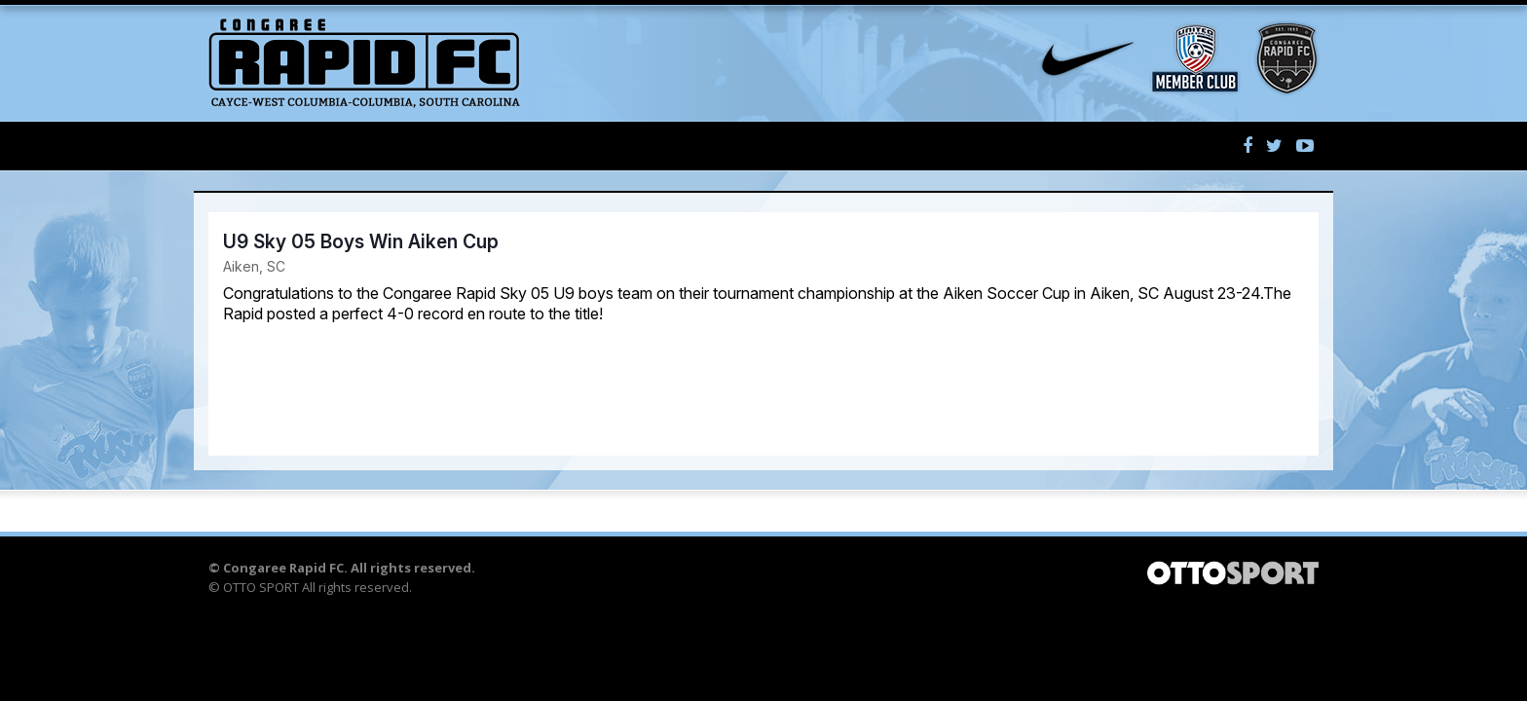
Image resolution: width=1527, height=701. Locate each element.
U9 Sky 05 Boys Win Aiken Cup (361, 241)
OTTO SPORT (261, 587)
